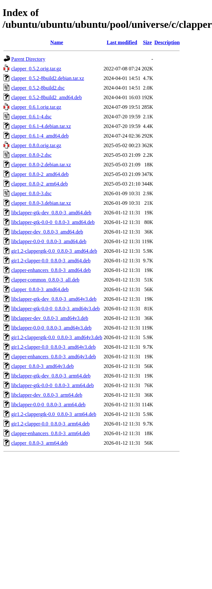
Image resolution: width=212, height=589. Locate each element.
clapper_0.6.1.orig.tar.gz (36, 107)
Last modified (122, 42)
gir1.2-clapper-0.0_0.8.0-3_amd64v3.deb (53, 347)
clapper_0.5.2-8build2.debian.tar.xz (47, 78)
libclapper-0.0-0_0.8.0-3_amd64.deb (48, 241)
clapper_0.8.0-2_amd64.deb (40, 174)
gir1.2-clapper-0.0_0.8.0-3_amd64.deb (50, 260)
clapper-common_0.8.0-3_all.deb (45, 280)
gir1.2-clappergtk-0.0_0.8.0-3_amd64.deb (54, 251)
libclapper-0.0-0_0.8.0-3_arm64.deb (48, 404)
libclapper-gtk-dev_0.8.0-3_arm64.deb (50, 375)
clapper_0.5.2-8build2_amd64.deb (46, 97)
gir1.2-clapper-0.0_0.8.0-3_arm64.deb (50, 423)
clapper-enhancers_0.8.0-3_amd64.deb (51, 270)
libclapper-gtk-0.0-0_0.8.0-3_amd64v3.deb (55, 308)
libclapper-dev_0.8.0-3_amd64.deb (47, 232)
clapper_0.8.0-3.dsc (31, 193)
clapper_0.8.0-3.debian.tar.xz (41, 203)
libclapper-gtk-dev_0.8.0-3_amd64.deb (51, 212)
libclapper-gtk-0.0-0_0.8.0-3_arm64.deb (52, 385)
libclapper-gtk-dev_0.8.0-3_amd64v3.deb (54, 299)
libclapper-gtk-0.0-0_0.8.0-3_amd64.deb (53, 222)
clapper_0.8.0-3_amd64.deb (40, 289)
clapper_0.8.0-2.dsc (31, 155)
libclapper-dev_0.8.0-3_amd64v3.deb (49, 318)
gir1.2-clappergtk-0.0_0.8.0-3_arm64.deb (53, 414)
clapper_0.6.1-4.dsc (31, 116)
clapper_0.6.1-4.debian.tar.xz (41, 126)
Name (56, 42)
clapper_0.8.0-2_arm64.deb (39, 184)
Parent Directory (28, 59)
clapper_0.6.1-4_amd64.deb (40, 136)
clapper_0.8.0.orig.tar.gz (36, 145)
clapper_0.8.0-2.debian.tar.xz (41, 164)
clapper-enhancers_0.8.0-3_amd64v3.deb (53, 356)
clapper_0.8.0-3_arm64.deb (39, 443)
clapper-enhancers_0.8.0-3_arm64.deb (50, 433)
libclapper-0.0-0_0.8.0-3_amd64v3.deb (51, 327)
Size (147, 42)
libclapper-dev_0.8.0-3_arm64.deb (46, 395)
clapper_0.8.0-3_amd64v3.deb (42, 366)
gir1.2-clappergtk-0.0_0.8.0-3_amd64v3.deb (56, 337)
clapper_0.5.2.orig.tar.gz (36, 68)
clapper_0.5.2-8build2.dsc (38, 88)
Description (167, 42)
